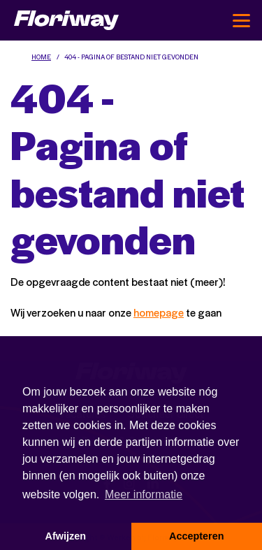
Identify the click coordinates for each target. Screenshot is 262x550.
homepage (158, 312)
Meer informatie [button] (143, 494)
